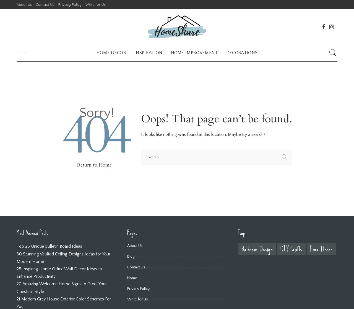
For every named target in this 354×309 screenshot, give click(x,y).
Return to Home (94, 165)
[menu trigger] (25, 52)
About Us (135, 246)
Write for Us (137, 299)
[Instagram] (331, 27)
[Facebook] (324, 27)
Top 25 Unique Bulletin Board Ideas (49, 246)
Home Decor (321, 249)
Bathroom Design (257, 249)
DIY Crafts (291, 249)
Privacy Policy (138, 289)
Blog (130, 256)
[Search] (333, 52)
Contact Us (136, 267)
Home (132, 278)
